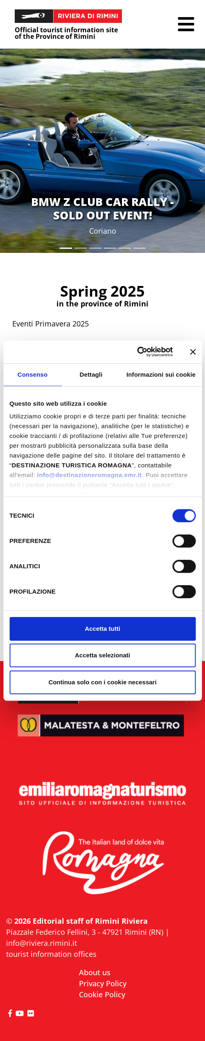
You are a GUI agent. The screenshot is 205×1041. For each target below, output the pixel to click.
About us (94, 972)
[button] (186, 24)
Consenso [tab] (32, 374)
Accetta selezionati (102, 655)
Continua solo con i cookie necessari (102, 682)
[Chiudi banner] (193, 352)
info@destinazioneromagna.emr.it (89, 474)
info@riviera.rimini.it (41, 943)
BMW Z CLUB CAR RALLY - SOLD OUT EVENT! (102, 208)
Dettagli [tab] (91, 374)
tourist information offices (51, 954)
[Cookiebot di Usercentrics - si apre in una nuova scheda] (137, 351)
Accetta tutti (102, 628)
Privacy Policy (102, 983)
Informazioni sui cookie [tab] (161, 374)
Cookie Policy (102, 994)
